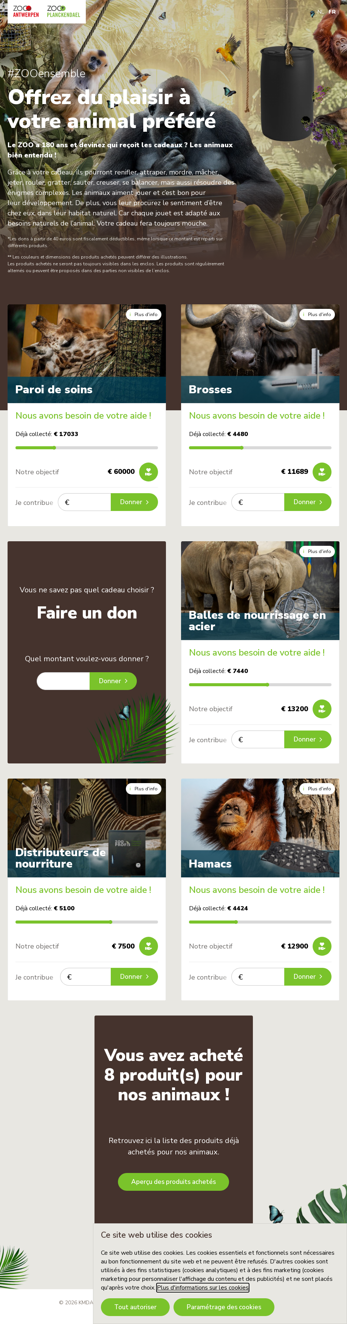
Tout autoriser (135, 1307)
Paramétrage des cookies (224, 1307)
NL (321, 12)
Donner (134, 502)
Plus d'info (144, 314)
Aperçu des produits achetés (173, 1182)
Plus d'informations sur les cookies (203, 1288)
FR (332, 12)
